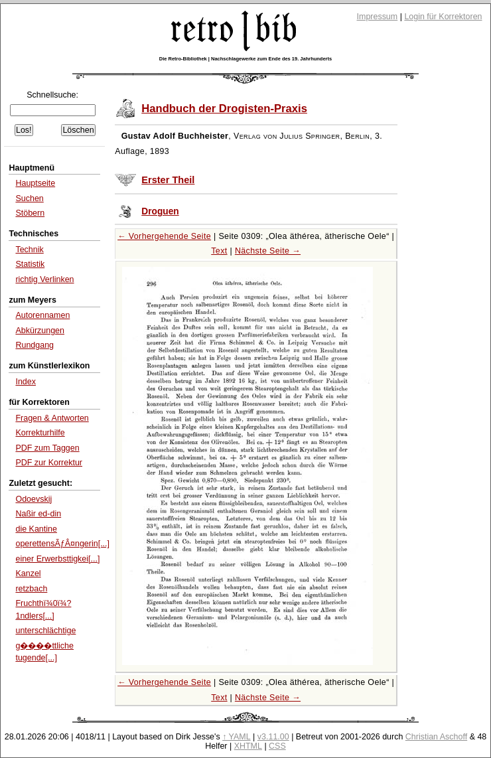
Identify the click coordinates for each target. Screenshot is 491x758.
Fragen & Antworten (51, 418)
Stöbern (29, 213)
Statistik (29, 264)
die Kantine (35, 529)
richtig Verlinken (44, 279)
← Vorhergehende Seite (164, 236)
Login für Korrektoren (443, 16)
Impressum (377, 16)
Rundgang (34, 345)
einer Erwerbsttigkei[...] (57, 559)
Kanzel (27, 573)
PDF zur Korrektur (48, 462)
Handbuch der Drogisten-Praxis (224, 108)
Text (219, 251)
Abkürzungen (39, 330)
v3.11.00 (273, 736)
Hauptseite (35, 183)
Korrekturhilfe (39, 432)
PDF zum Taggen (47, 448)
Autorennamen (42, 315)
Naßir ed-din (38, 513)
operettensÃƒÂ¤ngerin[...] (62, 543)
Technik (29, 249)
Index (25, 381)
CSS (277, 746)
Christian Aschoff (436, 736)
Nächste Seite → (268, 251)
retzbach (31, 588)
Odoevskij (33, 499)
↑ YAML (236, 736)
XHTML (248, 746)
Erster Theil (167, 180)
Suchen (29, 198)
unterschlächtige (45, 630)
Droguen (159, 211)
